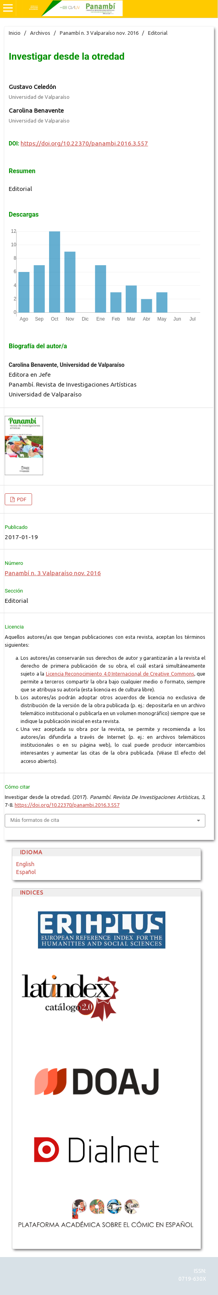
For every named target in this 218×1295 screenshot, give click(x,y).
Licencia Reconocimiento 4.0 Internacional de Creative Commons (120, 673)
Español (26, 872)
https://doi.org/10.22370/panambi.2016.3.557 (84, 143)
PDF (21, 499)
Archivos (40, 33)
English (25, 864)
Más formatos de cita (34, 820)
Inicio (15, 33)
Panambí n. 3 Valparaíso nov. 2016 (99, 33)
